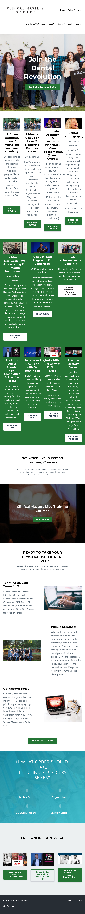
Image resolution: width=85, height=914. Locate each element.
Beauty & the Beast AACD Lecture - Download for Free (69, 874)
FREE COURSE (42, 314)
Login (78, 24)
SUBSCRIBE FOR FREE (12, 427)
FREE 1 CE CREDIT (32, 417)
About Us (51, 24)
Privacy (79, 900)
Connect (61, 24)
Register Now (42, 519)
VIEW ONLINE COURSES (42, 741)
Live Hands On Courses (35, 24)
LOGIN (70, 24)
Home (62, 10)
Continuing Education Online (42, 87)
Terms (70, 900)
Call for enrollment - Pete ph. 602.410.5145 (70, 291)
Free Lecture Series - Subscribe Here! (15, 874)
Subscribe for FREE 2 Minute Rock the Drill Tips (42, 875)
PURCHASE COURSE (12, 210)
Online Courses (74, 10)
